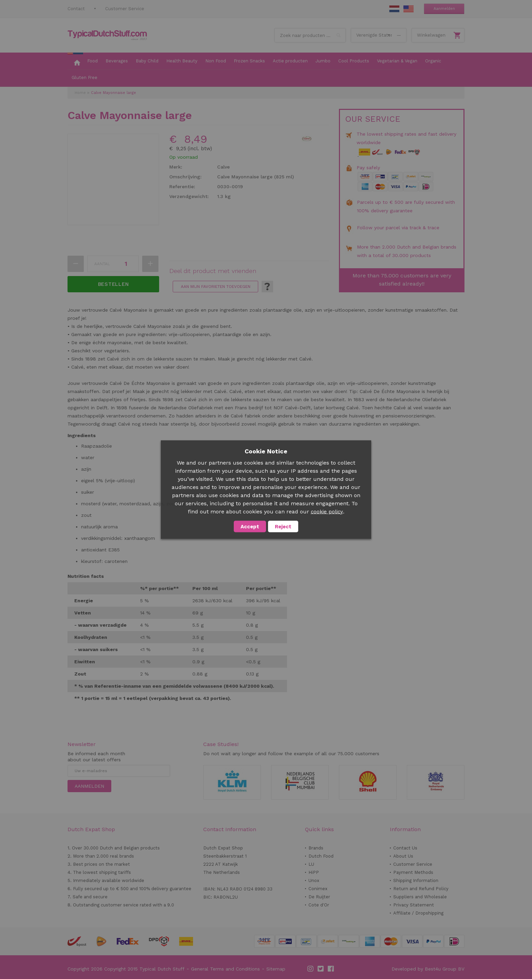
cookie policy (327, 511)
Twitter (321, 968)
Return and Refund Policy (421, 888)
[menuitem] (75, 61)
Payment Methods (413, 872)
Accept (250, 526)
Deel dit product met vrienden (212, 271)
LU (311, 864)
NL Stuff (394, 8)
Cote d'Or (318, 904)
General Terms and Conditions (225, 969)
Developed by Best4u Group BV (428, 969)
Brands (315, 847)
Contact (76, 8)
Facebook (331, 968)
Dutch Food (321, 856)
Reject (283, 526)
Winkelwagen (431, 35)
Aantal (102, 263)
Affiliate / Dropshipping (418, 913)
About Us (403, 856)
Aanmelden (444, 8)
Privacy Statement (413, 904)
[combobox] (310, 35)
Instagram (310, 968)
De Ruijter (319, 896)
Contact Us (405, 847)
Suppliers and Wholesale (420, 896)
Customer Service (124, 8)
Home (80, 93)
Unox (313, 880)
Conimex (317, 888)
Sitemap (275, 969)
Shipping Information (415, 880)
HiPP (313, 872)
